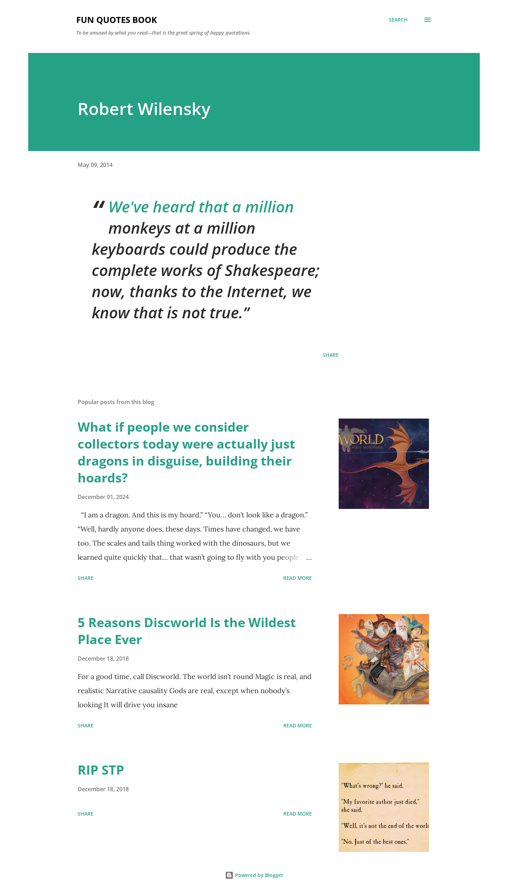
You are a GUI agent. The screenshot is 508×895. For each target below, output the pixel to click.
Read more (297, 578)
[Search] (398, 20)
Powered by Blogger (254, 875)
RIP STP (101, 770)
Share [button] (331, 355)
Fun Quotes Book (116, 19)
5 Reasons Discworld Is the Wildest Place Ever (187, 631)
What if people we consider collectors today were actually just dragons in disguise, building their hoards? (186, 452)
